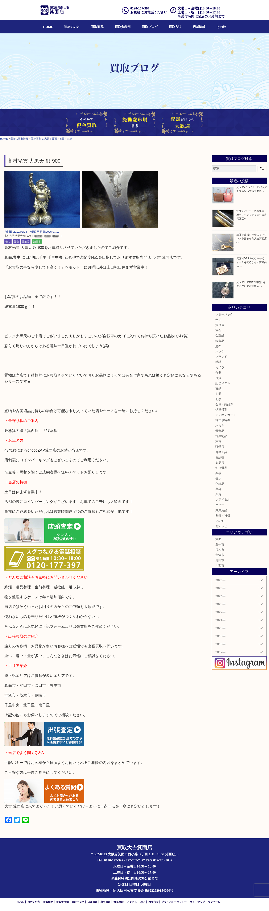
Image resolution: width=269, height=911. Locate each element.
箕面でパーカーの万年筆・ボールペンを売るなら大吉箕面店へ (251, 215)
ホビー (219, 504)
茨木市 (219, 549)
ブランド (221, 356)
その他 (221, 27)
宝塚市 (219, 555)
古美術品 (221, 436)
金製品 (219, 335)
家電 (218, 441)
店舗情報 (199, 27)
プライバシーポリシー (174, 901)
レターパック (224, 314)
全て (8, 241)
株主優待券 (222, 420)
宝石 (218, 330)
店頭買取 (92, 901)
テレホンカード (225, 415)
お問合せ (153, 901)
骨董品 (25, 241)
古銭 (218, 388)
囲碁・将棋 (222, 515)
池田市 (37, 241)
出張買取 (105, 901)
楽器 (218, 473)
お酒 (218, 393)
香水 (218, 478)
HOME (48, 27)
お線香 (219, 457)
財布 (218, 346)
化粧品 (219, 483)
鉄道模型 (221, 409)
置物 (16, 241)
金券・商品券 (224, 404)
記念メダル (222, 383)
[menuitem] (48, 26)
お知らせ (221, 526)
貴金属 (219, 325)
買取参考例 (123, 27)
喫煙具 (219, 446)
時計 (218, 362)
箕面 (218, 539)
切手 (218, 399)
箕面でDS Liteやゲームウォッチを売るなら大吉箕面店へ (251, 262)
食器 (218, 372)
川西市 (219, 565)
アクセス (132, 901)
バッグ (219, 351)
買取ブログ (150, 27)
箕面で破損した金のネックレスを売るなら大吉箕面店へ (251, 238)
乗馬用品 (221, 510)
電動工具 (221, 452)
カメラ (219, 367)
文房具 (219, 462)
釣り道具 (221, 467)
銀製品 (219, 341)
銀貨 (218, 494)
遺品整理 (118, 901)
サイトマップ (197, 901)
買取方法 (175, 27)
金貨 (218, 378)
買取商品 (97, 27)
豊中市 (219, 544)
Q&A (142, 901)
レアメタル (222, 499)
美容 (218, 489)
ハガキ (219, 425)
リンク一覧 (214, 901)
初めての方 (72, 27)
